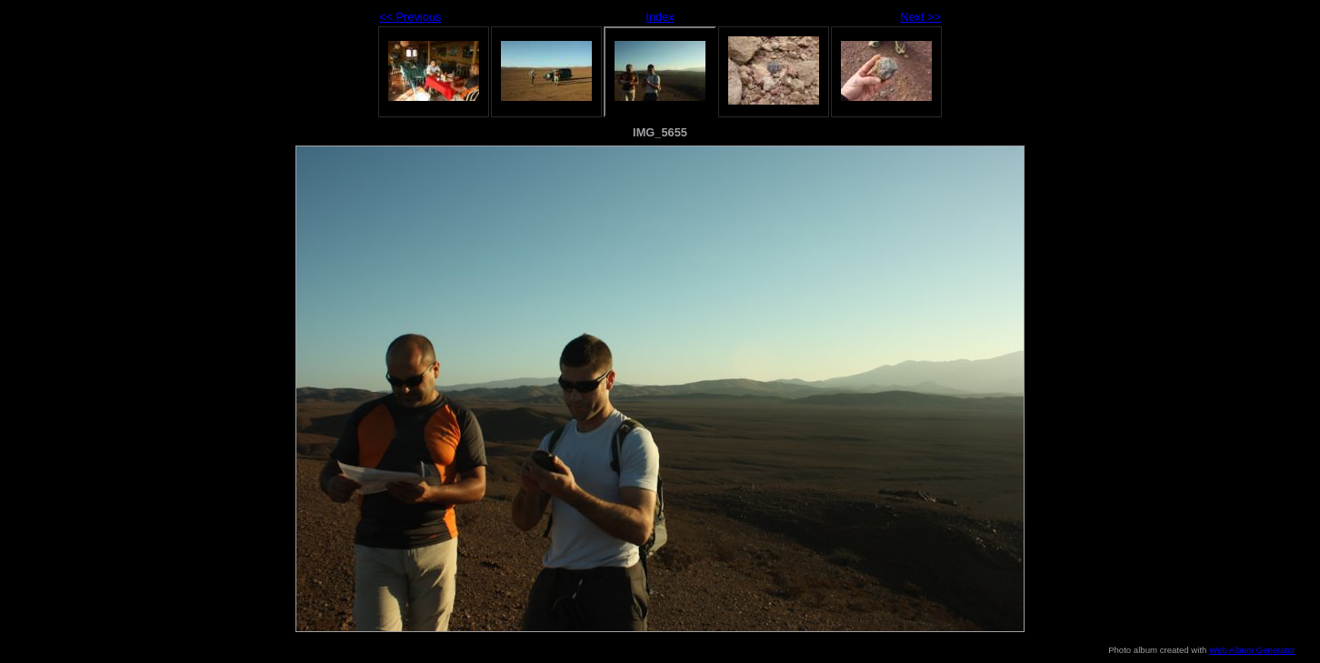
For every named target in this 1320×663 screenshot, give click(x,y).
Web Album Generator (1252, 650)
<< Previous (410, 17)
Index (659, 17)
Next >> (920, 17)
